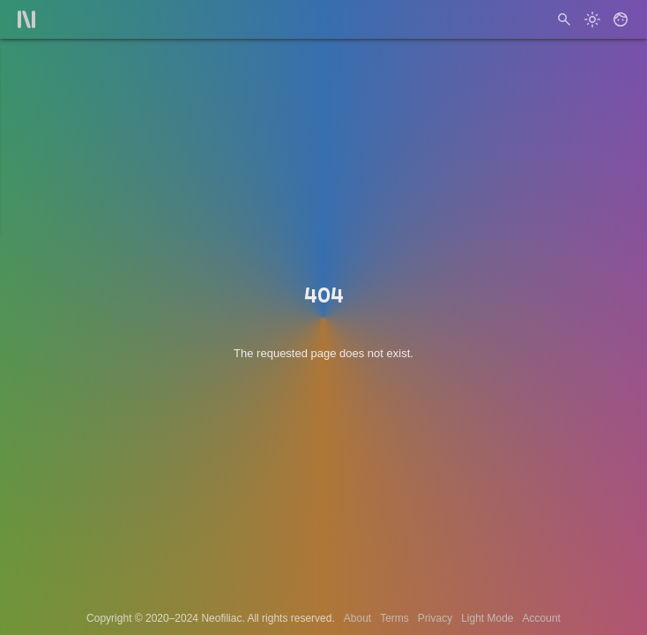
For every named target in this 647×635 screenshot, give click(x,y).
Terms (394, 618)
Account (542, 618)
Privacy (435, 618)
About (357, 618)
